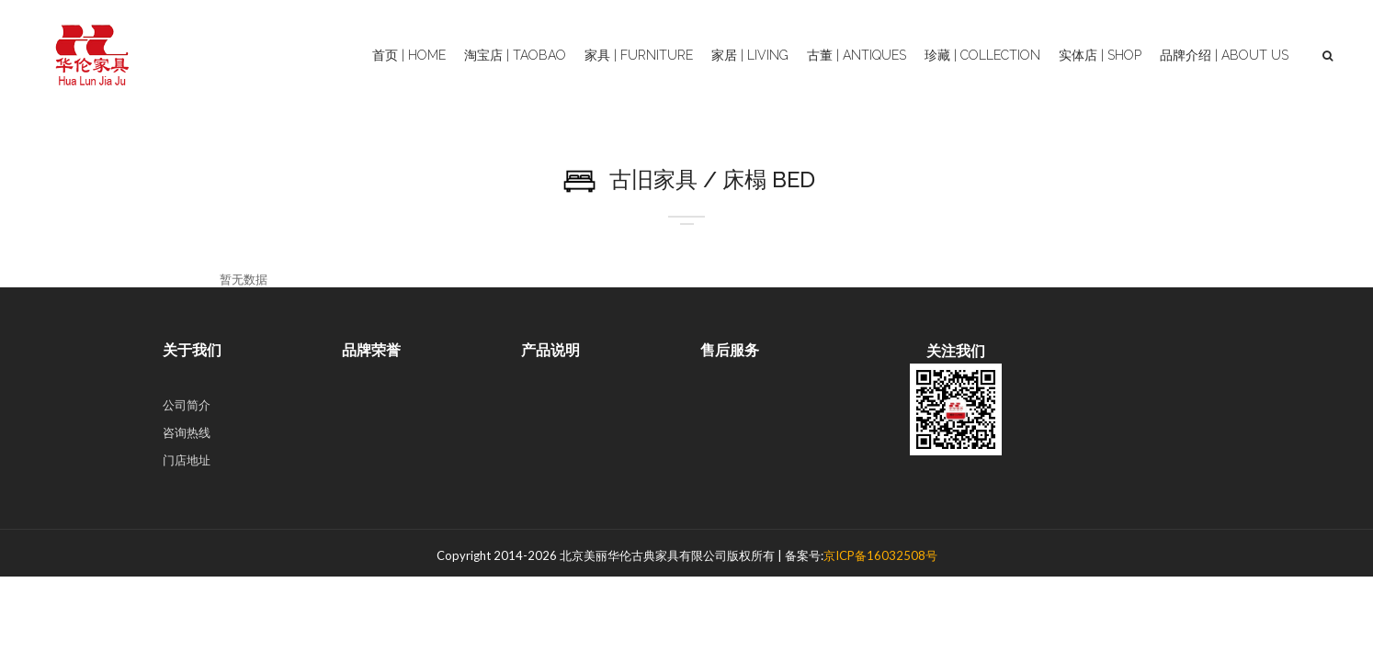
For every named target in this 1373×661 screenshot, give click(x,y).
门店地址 (186, 460)
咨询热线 (186, 432)
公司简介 (186, 405)
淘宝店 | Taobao (515, 55)
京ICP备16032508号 (880, 555)
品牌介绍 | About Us (1224, 55)
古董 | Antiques (856, 55)
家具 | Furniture (638, 55)
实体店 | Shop (1100, 55)
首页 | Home (409, 55)
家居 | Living (750, 55)
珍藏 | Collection (982, 55)
